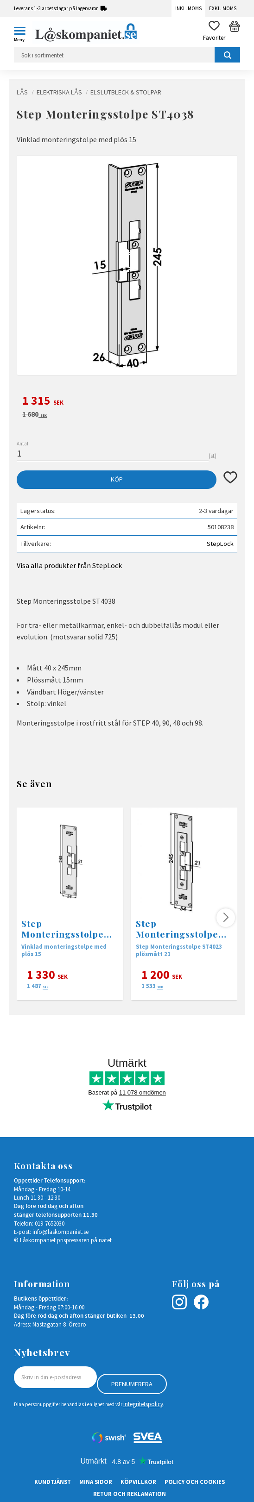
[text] (127, 402)
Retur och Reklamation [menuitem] (129, 1493)
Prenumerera (131, 1384)
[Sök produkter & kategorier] (127, 55)
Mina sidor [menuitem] (95, 1481)
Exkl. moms (222, 8)
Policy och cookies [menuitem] (195, 1481)
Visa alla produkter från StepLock (69, 565)
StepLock (220, 543)
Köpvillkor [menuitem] (138, 1481)
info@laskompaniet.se (60, 1231)
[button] (23, 32)
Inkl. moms (188, 8)
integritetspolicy (143, 1404)
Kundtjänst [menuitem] (52, 1481)
